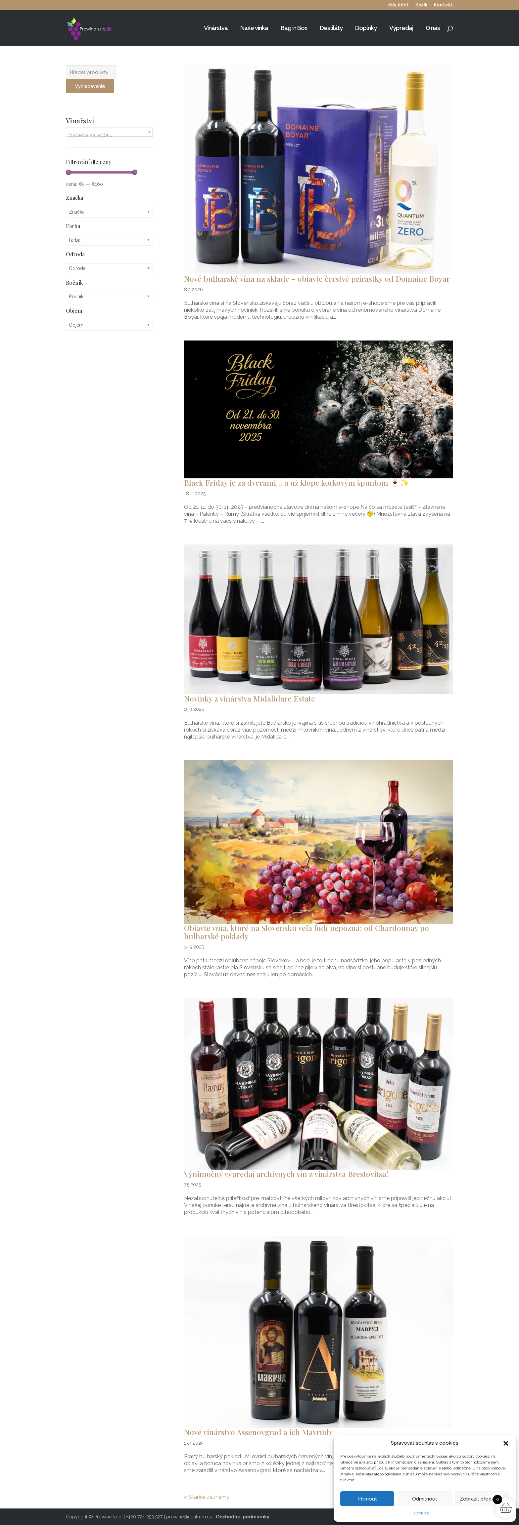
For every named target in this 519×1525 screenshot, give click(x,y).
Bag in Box (294, 28)
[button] (505, 1443)
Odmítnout (424, 1499)
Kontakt (443, 5)
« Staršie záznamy (206, 1497)
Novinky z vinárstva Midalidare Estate (249, 698)
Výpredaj (401, 28)
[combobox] (109, 132)
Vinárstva (216, 28)
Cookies (421, 1513)
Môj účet (398, 5)
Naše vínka (254, 28)
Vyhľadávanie (90, 86)
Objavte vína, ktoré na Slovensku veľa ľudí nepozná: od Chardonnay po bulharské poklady (306, 932)
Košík (421, 5)
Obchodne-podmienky (242, 1516)
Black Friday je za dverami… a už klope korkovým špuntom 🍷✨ (296, 482)
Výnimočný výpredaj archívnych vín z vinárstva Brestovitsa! (286, 1174)
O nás (433, 28)
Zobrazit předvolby (482, 1499)
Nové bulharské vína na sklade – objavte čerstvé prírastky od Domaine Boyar (317, 278)
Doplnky (366, 28)
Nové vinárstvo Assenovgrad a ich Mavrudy (258, 1432)
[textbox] (109, 135)
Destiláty (331, 28)
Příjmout (367, 1499)
